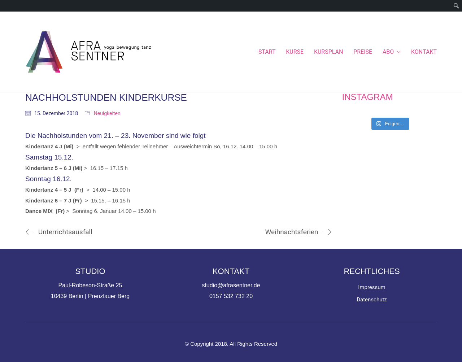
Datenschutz (372, 299)
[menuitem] (456, 6)
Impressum (371, 287)
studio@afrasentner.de (231, 285)
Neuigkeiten (107, 113)
